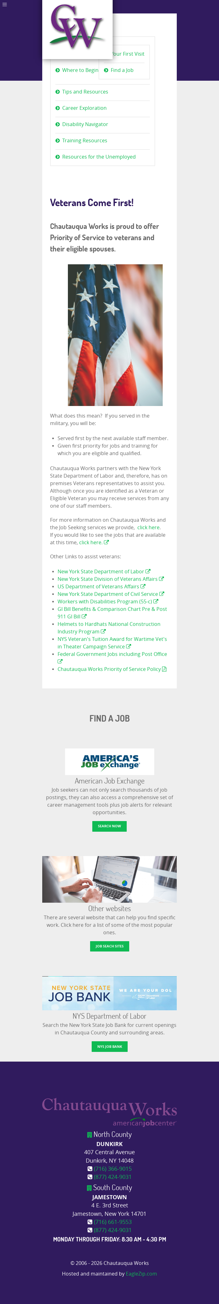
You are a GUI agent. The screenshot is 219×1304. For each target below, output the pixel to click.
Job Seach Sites (110, 946)
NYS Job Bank (109, 1046)
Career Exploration (84, 108)
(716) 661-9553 (113, 1222)
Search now (109, 826)
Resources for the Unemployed (99, 157)
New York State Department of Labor (104, 572)
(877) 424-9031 (113, 1177)
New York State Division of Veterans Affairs (111, 579)
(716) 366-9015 (113, 1169)
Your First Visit (128, 54)
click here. (94, 542)
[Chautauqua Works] (109, 1112)
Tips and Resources (85, 92)
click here (148, 527)
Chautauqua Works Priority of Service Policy (112, 669)
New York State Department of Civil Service (111, 594)
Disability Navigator (85, 124)
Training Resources (84, 141)
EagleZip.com (141, 1274)
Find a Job (122, 70)
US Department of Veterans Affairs (101, 587)
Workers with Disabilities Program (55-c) (108, 602)
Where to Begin (80, 70)
